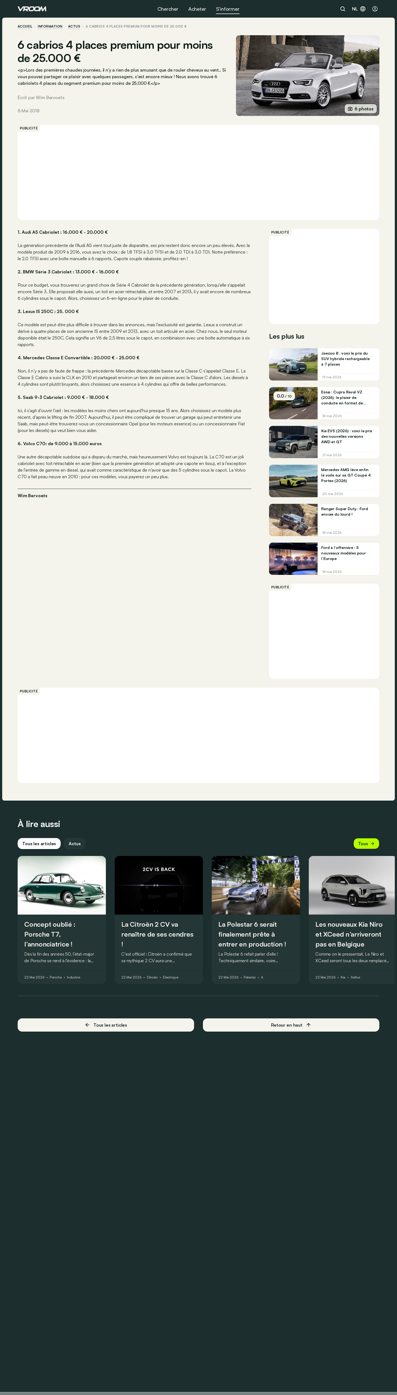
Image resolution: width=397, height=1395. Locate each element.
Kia (343, 977)
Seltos (355, 977)
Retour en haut (291, 1025)
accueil (25, 26)
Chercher (167, 9)
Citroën (152, 977)
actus (74, 26)
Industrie (73, 977)
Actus (75, 843)
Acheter (197, 9)
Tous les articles (39, 843)
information (50, 26)
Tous (366, 843)
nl (359, 9)
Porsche (56, 977)
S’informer (228, 9)
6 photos (361, 109)
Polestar (250, 977)
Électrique (170, 977)
